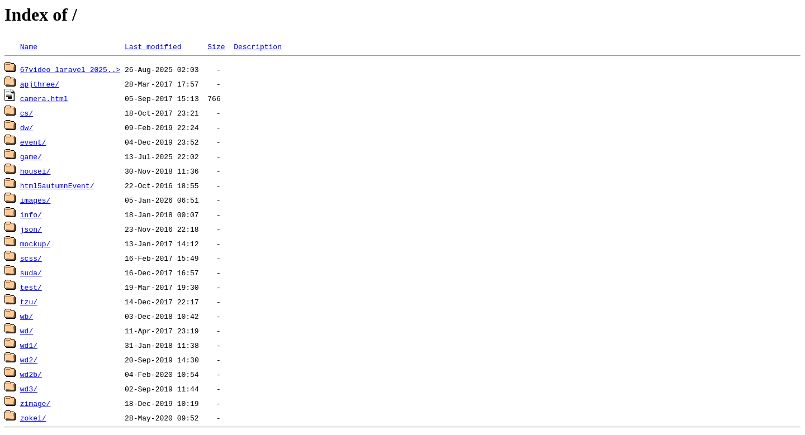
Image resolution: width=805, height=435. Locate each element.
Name (28, 46)
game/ (31, 156)
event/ (33, 142)
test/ (31, 287)
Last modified (153, 46)
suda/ (31, 272)
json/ (31, 229)
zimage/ (35, 403)
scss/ (31, 258)
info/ (31, 214)
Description (258, 46)
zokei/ (33, 418)
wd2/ (28, 360)
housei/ (35, 171)
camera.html (44, 98)
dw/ (26, 127)
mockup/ (35, 243)
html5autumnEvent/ (57, 185)
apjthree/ (39, 84)
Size (216, 46)
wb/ (26, 316)
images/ (35, 200)
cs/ (26, 113)
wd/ (26, 331)
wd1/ (28, 345)
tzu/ (28, 302)
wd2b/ (31, 374)
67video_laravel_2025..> (70, 69)
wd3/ (28, 389)
